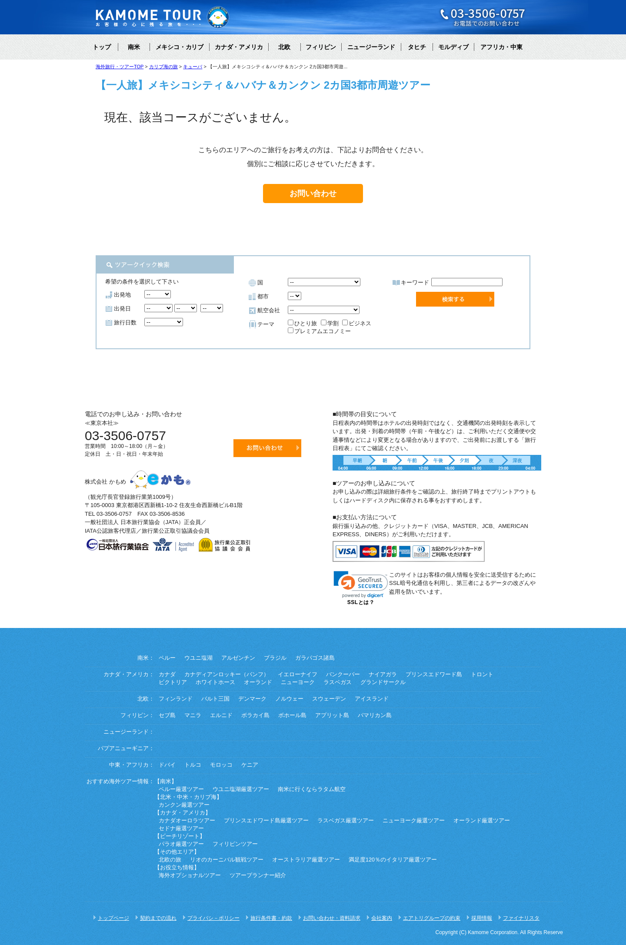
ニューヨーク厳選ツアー (414, 821)
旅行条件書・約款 (271, 918)
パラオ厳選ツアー (181, 844)
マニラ (192, 715)
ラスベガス (337, 682)
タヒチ (417, 46)
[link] (361, 585)
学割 (330, 323)
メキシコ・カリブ (179, 46)
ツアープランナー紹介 (258, 875)
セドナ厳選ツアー (181, 828)
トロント (482, 674)
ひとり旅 (302, 323)
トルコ (192, 765)
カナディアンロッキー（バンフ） (226, 674)
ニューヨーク (298, 682)
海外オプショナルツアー (190, 875)
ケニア (249, 765)
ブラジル (275, 658)
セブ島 (167, 715)
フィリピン (321, 46)
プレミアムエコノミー (319, 331)
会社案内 (381, 918)
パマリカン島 (375, 715)
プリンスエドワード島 (434, 674)
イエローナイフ (297, 674)
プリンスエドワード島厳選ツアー (266, 821)
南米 (134, 46)
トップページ (113, 918)
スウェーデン (329, 699)
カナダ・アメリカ (239, 46)
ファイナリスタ (521, 918)
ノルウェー (289, 699)
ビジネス (356, 323)
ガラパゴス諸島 (315, 658)
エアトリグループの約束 (431, 918)
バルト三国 (215, 699)
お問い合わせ (313, 193)
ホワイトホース (215, 682)
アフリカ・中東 (501, 46)
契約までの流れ (158, 918)
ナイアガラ (383, 674)
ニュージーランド (371, 46)
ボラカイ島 (255, 715)
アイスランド (372, 699)
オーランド (258, 682)
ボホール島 (292, 715)
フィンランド (176, 699)
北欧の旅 (170, 860)
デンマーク (252, 699)
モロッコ (221, 765)
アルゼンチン (238, 658)
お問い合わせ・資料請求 (331, 918)
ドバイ (167, 765)
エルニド (221, 715)
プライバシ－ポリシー (213, 918)
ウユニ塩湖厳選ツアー (241, 789)
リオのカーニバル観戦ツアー (226, 860)
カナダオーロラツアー (187, 821)
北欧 (284, 46)
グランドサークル (383, 682)
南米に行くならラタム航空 (312, 789)
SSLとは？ (360, 602)
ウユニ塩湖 (198, 658)
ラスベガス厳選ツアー (345, 821)
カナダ (167, 674)
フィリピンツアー (235, 844)
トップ (102, 46)
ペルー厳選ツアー (181, 789)
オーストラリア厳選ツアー (306, 860)
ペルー (167, 658)
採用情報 (481, 918)
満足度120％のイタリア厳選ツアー (393, 860)
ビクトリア (173, 682)
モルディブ (453, 46)
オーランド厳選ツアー (481, 821)
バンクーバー (343, 674)
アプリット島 (332, 715)
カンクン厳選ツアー (184, 805)
